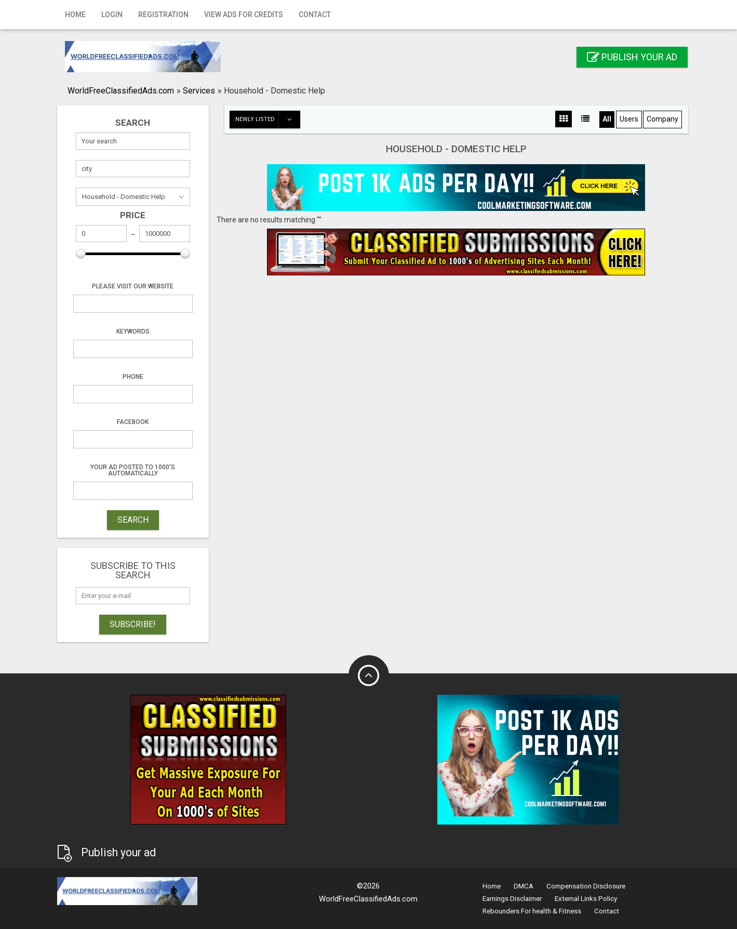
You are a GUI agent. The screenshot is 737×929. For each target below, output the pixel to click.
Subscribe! (133, 624)
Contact (315, 14)
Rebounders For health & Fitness (532, 911)
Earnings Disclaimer (512, 899)
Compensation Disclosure (585, 886)
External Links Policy (586, 899)
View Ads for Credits (243, 14)
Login (112, 14)
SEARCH (133, 520)
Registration (163, 14)
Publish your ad (632, 56)
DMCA (523, 886)
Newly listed (267, 119)
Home (75, 14)
